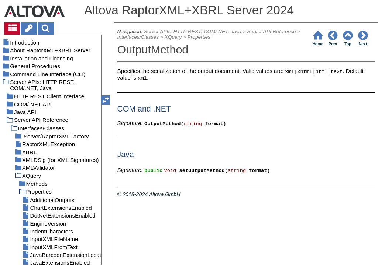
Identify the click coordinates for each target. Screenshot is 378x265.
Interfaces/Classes (138, 37)
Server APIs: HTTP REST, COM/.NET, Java (192, 31)
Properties (199, 37)
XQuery (173, 37)
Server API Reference (271, 31)
